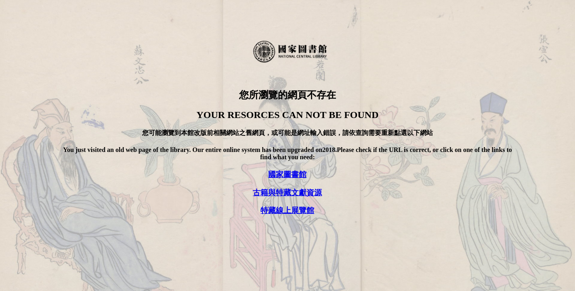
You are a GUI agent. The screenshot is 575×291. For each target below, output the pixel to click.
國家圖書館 (287, 174)
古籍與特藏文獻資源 (287, 192)
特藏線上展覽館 (287, 210)
